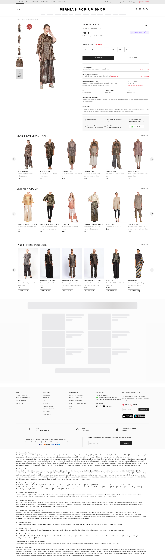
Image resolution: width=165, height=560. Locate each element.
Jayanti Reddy (73, 456)
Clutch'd (81, 484)
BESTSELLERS (46, 396)
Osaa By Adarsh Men (121, 454)
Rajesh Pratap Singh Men (82, 470)
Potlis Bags (78, 515)
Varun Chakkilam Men (68, 478)
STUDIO (53, 1)
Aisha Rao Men (75, 474)
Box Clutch (51, 517)
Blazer (83, 529)
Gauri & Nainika (63, 456)
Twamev (27, 472)
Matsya (140, 462)
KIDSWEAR (44, 1)
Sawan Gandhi (132, 462)
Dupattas (52, 495)
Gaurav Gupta (51, 460)
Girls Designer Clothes (23, 523)
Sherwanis (59, 493)
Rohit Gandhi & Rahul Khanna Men (103, 476)
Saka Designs (127, 535)
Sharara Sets (78, 493)
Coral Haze (120, 485)
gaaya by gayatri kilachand (28, 226)
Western (116, 503)
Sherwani (41, 501)
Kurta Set (65, 523)
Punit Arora (62, 476)
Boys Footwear (108, 529)
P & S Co (27, 535)
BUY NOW (98, 58)
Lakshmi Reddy (50, 535)
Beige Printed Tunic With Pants (70, 229)
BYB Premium (39, 536)
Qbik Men (19, 474)
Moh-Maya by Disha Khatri (40, 484)
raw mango (133, 282)
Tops (84, 493)
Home (18, 19)
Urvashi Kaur (90, 24)
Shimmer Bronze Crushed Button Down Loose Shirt (48, 229)
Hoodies (94, 501)
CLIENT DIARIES (47, 416)
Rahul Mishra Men (72, 476)
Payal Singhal (42, 460)
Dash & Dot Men (26, 470)
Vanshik (93, 470)
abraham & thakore (48, 282)
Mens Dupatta (61, 503)
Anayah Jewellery (58, 485)
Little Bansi (34, 535)
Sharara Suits (57, 523)
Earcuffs (84, 511)
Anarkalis (26, 493)
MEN (27, 1)
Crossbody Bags (131, 515)
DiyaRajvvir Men (96, 474)
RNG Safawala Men (85, 476)
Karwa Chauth (106, 542)
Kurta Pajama (20, 503)
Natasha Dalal (29, 454)
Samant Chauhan (21, 462)
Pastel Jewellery (61, 513)
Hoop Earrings (20, 515)
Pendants (135, 511)
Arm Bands (110, 511)
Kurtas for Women (48, 493)
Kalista (82, 456)
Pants (55, 501)
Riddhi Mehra (86, 458)
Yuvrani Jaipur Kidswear (84, 535)
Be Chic (113, 485)
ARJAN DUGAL (85, 474)
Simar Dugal (20, 464)
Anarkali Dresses (79, 523)
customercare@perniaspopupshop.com (107, 400)
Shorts (105, 501)
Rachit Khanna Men (52, 474)
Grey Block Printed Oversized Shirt (72, 176)
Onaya (55, 456)
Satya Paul (48, 454)
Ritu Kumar (105, 458)
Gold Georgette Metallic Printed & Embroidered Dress (71, 285)
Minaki (39, 485)
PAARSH (43, 476)
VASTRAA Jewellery (98, 484)
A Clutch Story (87, 485)
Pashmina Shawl (61, 517)
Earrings (26, 511)
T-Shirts (110, 501)
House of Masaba (110, 462)
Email (126, 406)
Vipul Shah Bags (130, 485)
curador (65, 226)
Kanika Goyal (68, 462)
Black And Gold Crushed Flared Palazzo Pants (92, 229)
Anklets (117, 511)
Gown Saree (85, 495)
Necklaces (19, 511)
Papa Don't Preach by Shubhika (26, 458)
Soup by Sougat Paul (90, 462)
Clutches (85, 515)
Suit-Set (122, 501)
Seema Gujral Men (120, 476)
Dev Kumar (79, 472)
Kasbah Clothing (128, 474)
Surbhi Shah (32, 462)
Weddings (98, 542)
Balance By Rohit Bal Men (39, 478)
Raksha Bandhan (46, 542)
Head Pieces (92, 511)
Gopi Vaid (101, 462)
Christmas (90, 542)
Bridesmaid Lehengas (105, 493)
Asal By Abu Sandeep (78, 454)
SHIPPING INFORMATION (76, 396)
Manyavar (36, 456)
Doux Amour (77, 485)
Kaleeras (78, 511)
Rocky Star (110, 454)
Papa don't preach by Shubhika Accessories (30, 488)
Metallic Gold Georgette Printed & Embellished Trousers (92, 286)
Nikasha (88, 460)
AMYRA (139, 485)
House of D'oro (31, 485)
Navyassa (72, 535)
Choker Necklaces (31, 515)
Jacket (78, 529)
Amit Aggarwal (112, 460)
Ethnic (111, 503)
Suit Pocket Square (85, 501)
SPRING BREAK (141, 476)
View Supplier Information (135, 85)
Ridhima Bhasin (96, 458)
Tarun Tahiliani (32, 460)
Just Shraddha (20, 485)
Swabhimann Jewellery (133, 484)
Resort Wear (137, 493)
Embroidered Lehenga (45, 523)
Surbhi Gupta (35, 464)
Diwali (18, 542)
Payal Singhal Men (52, 476)
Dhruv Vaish (35, 470)
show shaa (133, 226)
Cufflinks (105, 503)
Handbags (92, 515)
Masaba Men (35, 476)
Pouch (99, 515)
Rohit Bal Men (124, 470)
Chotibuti (42, 535)
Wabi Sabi (132, 470)
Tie (60, 505)
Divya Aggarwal (42, 462)
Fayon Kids (19, 535)
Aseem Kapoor (136, 464)
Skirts (25, 495)
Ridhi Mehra (28, 456)
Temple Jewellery (72, 513)
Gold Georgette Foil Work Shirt (48, 285)
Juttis (71, 515)
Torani (145, 462)
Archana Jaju (44, 464)
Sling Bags (121, 515)
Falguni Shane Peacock (98, 454)
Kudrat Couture (140, 474)
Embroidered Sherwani (67, 529)
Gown (71, 493)
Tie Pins (75, 501)
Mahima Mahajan (103, 456)
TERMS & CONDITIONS (75, 402)
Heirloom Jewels (125, 511)
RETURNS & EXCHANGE (75, 399)
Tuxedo (37, 503)
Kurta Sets (33, 493)
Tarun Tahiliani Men (139, 472)
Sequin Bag (43, 517)
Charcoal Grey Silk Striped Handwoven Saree (137, 285)
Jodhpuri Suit (30, 503)
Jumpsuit (69, 503)
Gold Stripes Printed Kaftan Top (27, 229)
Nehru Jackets (47, 529)
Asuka (139, 470)
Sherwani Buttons (131, 501)
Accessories (77, 503)
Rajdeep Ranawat (61, 458)
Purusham (54, 472)
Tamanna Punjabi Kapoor (102, 464)
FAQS (70, 407)
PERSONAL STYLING (48, 410)
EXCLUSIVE (46, 399)
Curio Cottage (20, 484)
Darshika (72, 472)
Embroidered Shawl (74, 517)
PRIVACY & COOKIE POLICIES (77, 405)
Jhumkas (131, 513)
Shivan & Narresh (46, 456)
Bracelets (37, 511)
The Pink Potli (73, 484)
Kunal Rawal (20, 472)
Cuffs (31, 511)
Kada (52, 515)
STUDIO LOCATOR (21, 402)
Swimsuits (45, 495)
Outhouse (88, 484)
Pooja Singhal (39, 454)
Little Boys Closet (62, 535)
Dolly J (88, 454)
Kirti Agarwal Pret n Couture (25, 536)
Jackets (30, 495)
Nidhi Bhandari (97, 485)
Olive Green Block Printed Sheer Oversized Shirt (92, 176)
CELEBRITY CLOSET (48, 407)
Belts (67, 515)
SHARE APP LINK (144, 411)
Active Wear (47, 505)
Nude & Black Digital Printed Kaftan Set (27, 285)
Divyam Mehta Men (67, 470)
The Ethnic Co (45, 472)
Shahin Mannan (116, 464)
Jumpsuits (37, 495)
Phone (135, 406)
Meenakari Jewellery (22, 513)
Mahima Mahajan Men (23, 476)
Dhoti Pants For (96, 523)
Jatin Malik (26, 474)
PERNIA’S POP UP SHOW (23, 399)
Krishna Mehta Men (90, 472)
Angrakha (44, 503)
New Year (116, 542)
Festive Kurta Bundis (135, 503)
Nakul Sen (119, 456)
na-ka (20, 282)
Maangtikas (71, 511)
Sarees (40, 493)
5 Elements (106, 485)
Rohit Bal (113, 458)
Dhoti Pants (116, 493)
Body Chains (101, 511)
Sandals (62, 515)
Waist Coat (68, 501)
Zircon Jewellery (49, 513)
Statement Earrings (109, 513)
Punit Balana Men (113, 472)
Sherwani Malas (96, 503)
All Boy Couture (137, 535)
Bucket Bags (141, 515)
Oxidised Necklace (44, 515)
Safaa (51, 464)
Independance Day (31, 542)
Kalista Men (118, 474)
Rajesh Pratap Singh (74, 458)
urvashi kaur (23, 173)
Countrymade (45, 470)
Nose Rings (62, 511)
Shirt (87, 529)
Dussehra (63, 542)
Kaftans (89, 493)
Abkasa (67, 474)
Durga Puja (82, 542)
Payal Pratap (41, 458)
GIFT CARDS (46, 405)
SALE (44, 402)
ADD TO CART (132, 58)
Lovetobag (69, 485)
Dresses (65, 493)
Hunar (111, 484)
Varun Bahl (95, 460)
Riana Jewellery (47, 485)
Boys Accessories (119, 529)
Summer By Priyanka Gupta (138, 454)
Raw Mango (20, 454)
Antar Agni (56, 454)
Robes (100, 501)
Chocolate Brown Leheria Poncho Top (48, 176)
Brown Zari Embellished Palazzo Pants (26, 176)
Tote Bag (26, 517)
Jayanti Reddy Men (54, 478)
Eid (39, 542)
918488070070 (144, 2)
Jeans (140, 501)
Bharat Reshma (63, 472)
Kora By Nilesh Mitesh (83, 478)
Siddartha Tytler (21, 460)
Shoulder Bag (34, 517)
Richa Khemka (59, 464)
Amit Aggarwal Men (125, 472)
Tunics (95, 493)
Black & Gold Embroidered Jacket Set (115, 285)
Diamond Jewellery (85, 513)
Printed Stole (85, 517)
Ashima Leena (80, 460)
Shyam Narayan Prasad (55, 462)
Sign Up (126, 442)
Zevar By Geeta (120, 484)
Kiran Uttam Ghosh (91, 456)
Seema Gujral (140, 458)
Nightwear (60, 495)
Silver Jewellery (97, 513)
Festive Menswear (29, 505)
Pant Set (39, 505)
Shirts (34, 501)
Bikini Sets (19, 495)
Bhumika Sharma (137, 460)
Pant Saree (93, 495)
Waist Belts (105, 515)
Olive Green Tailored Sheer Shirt (115, 176)
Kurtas (47, 501)
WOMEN (20, 1)
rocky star (110, 226)
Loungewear (86, 503)
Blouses (66, 495)
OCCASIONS (46, 413)
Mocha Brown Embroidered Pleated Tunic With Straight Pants (137, 229)
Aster (107, 484)
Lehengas (19, 493)
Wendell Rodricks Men (23, 478)
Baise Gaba (20, 456)
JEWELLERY (34, 1)
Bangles (48, 511)
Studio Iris (90, 464)
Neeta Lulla (103, 460)
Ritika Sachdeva (67, 488)
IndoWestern (124, 503)
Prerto (75, 488)
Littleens (119, 535)
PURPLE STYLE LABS (21, 396)
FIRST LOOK (61, 1)
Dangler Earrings (121, 513)
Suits (51, 501)
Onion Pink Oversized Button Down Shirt (138, 176)
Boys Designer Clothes (23, 529)
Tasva (18, 470)
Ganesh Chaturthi (72, 542)
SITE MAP (72, 410)
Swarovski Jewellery (36, 513)
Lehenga (33, 523)
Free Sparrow (97, 535)
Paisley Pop (48, 488)
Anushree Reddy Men (37, 474)
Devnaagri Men (101, 472)
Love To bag (64, 484)
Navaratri (56, 542)
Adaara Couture (80, 464)
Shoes (57, 515)
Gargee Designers (108, 474)
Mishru (112, 456)
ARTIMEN (61, 474)
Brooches (65, 505)
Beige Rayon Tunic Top (113, 228)
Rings (43, 511)
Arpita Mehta (122, 462)
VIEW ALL (144, 137)
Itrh (66, 464)
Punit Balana (50, 458)
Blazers (117, 501)
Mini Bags (19, 517)
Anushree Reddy (65, 454)
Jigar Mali (71, 464)
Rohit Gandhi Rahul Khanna (66, 460)
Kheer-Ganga (35, 472)
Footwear (55, 505)
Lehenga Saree (75, 495)
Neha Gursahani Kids (109, 535)
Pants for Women (127, 493)
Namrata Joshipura (125, 460)
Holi (22, 542)
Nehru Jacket (28, 501)
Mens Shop (19, 505)
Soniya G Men (132, 476)
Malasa (27, 464)
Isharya (28, 484)
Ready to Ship (102, 495)
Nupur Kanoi (127, 456)
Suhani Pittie (57, 488)
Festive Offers (112, 495)
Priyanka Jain (78, 462)
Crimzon (81, 488)
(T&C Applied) (114, 76)
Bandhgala (52, 503)
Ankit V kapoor (55, 470)
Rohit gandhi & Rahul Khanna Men (107, 470)
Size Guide (98, 44)
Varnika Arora (54, 484)
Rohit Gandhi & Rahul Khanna (126, 458)
